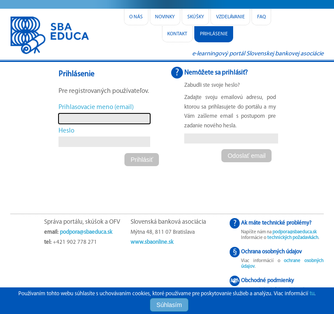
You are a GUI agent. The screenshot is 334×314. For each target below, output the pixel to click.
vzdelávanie (230, 17)
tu (312, 294)
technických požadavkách (292, 238)
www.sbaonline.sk (152, 242)
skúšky (195, 17)
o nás (136, 17)
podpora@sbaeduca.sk (86, 232)
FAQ (261, 17)
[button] (141, 159)
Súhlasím (169, 304)
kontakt (177, 34)
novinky (165, 17)
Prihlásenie (214, 34)
